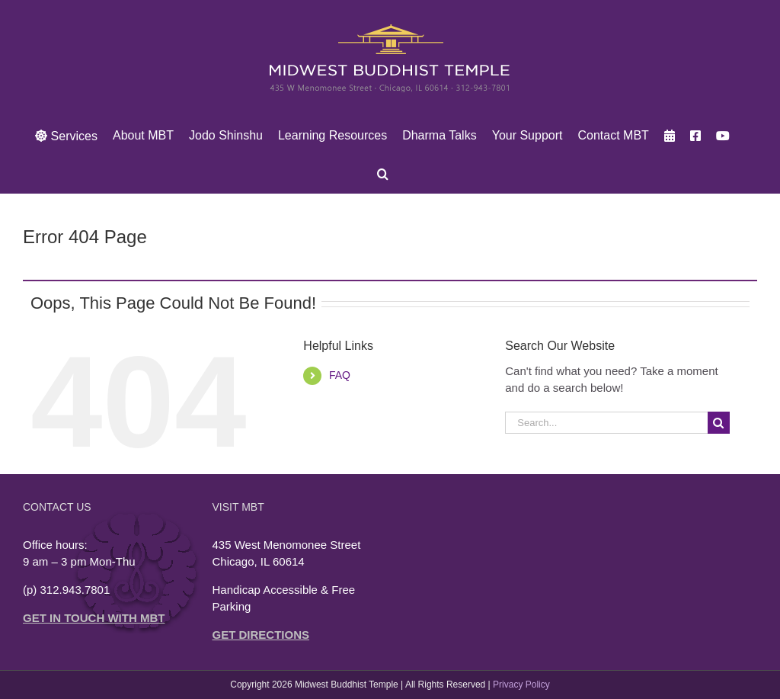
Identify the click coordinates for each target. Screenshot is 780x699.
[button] (382, 174)
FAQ (339, 375)
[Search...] (606, 423)
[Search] (719, 423)
